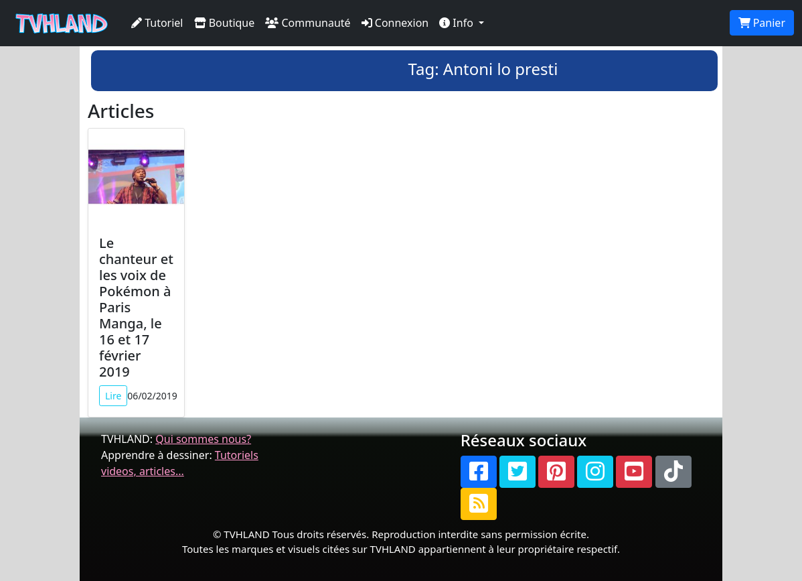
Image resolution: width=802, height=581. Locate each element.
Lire (113, 395)
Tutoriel (157, 22)
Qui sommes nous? (203, 439)
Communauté (307, 22)
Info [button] (457, 22)
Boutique (224, 22)
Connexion (395, 22)
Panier (761, 22)
